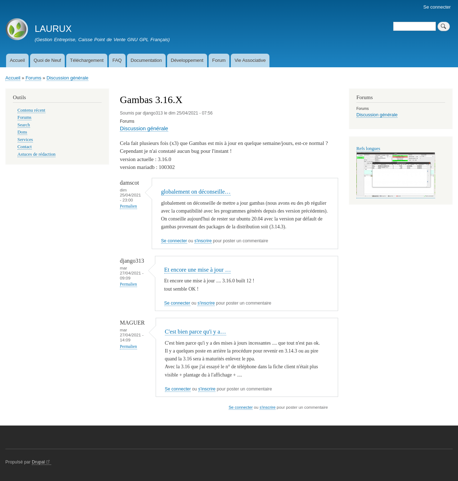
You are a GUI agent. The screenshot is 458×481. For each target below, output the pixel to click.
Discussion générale (67, 78)
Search (24, 124)
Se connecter (437, 7)
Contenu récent (31, 110)
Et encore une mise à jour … (197, 269)
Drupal (41, 462)
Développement (187, 60)
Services (25, 139)
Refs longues (368, 148)
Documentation (146, 60)
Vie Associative (249, 60)
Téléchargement (86, 60)
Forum (219, 60)
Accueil (17, 60)
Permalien (128, 206)
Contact (25, 146)
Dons (22, 132)
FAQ (117, 60)
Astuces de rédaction (36, 154)
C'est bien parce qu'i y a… (195, 331)
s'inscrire (202, 240)
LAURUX (53, 29)
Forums (33, 78)
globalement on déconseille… (196, 191)
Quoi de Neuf (47, 60)
